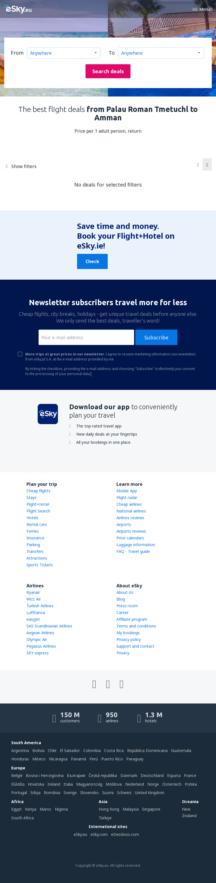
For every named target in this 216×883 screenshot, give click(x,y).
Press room (127, 605)
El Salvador (70, 750)
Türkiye (105, 817)
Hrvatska (36, 784)
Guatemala (181, 750)
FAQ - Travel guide (133, 551)
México (39, 759)
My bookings (128, 632)
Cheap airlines (129, 504)
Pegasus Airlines (41, 646)
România (52, 792)
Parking (33, 544)
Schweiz (124, 792)
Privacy (122, 653)
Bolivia (38, 750)
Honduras (20, 759)
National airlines (131, 511)
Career (122, 612)
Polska (191, 784)
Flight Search (38, 511)
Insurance (35, 538)
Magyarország (89, 784)
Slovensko (89, 792)
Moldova (114, 784)
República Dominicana (147, 750)
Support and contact (135, 646)
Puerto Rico (112, 759)
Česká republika (103, 775)
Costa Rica (114, 750)
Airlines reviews (130, 517)
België (16, 775)
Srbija (35, 792)
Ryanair (33, 592)
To (112, 52)
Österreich (171, 784)
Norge (153, 784)
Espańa (174, 775)
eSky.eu (80, 834)
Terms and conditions (136, 626)
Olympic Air (36, 639)
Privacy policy (128, 639)
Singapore (151, 809)
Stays (31, 497)
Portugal (19, 792)
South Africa (22, 817)
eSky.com (99, 834)
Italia (68, 784)
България (76, 775)
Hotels (32, 517)
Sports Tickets (39, 564)
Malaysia (131, 809)
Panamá (78, 759)
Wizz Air (33, 599)
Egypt (16, 809)
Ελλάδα (17, 784)
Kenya (30, 809)
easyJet (33, 619)
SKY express (37, 653)
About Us (124, 592)
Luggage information (135, 544)
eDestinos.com (125, 834)
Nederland (134, 784)
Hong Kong (109, 809)
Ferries (32, 531)
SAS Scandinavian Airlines (49, 626)
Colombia (92, 750)
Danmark (128, 775)
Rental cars (36, 524)
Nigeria (61, 809)
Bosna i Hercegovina (45, 775)
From (17, 52)
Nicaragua (58, 759)
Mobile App (126, 490)
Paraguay (134, 759)
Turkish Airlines (39, 605)
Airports (123, 524)
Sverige (70, 792)
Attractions (36, 558)
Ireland (54, 784)
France (190, 775)
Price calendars (130, 538)
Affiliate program (131, 619)
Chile (52, 750)
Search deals (108, 71)
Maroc (45, 809)
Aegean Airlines (40, 632)
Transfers (35, 551)
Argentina (20, 750)
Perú (93, 759)
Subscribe (156, 337)
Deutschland (152, 775)
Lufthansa (35, 612)
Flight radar (126, 497)
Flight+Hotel (37, 504)
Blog (120, 599)
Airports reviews (131, 531)
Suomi (108, 792)
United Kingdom (149, 792)
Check (92, 261)
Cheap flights (38, 490)
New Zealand (189, 812)
